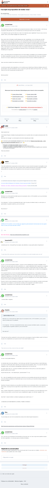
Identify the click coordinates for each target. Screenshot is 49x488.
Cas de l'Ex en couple (32, 96)
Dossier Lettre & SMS (31, 94)
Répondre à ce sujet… (8, 457)
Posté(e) (11, 26)
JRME (6, 126)
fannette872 (8, 240)
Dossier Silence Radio (17, 94)
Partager (24, 465)
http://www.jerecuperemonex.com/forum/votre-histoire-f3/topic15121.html (17, 426)
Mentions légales (19, 481)
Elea (6, 412)
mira (6, 219)
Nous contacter (24, 484)
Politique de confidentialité (7, 481)
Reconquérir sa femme (32, 98)
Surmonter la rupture (31, 100)
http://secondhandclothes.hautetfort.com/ (19, 234)
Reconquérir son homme (17, 100)
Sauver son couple (16, 98)
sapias (7, 161)
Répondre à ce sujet (24, 19)
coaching (35, 109)
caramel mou (6, 13)
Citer (5, 80)
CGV (25, 481)
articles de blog (22, 109)
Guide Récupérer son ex (17, 96)
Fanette (7, 310)
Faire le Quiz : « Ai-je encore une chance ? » (32, 107)
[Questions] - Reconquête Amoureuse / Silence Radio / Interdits (26, 14)
